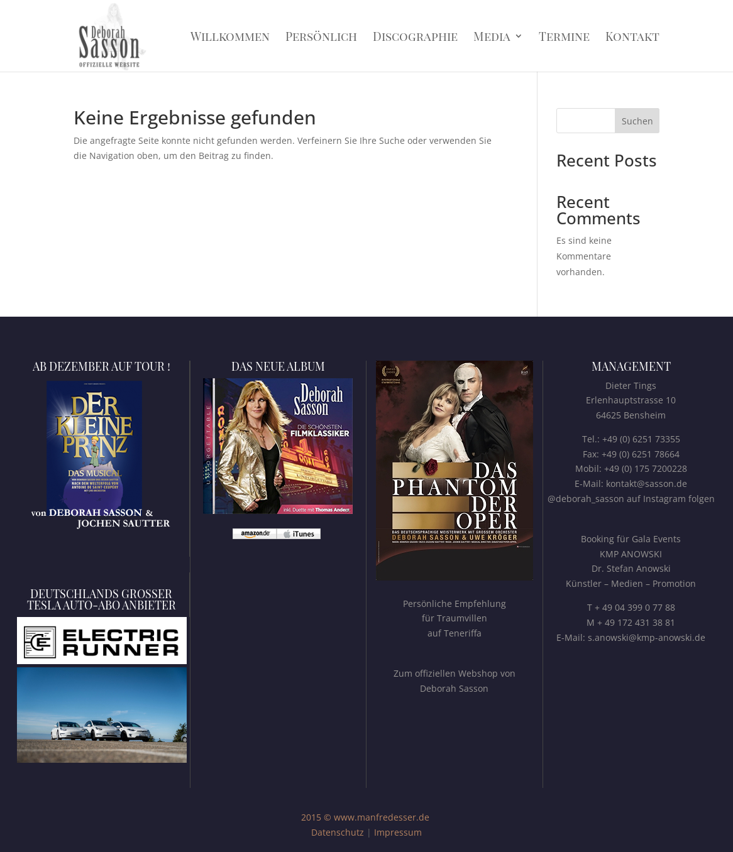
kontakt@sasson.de (646, 483)
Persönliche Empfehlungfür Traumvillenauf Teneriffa (454, 619)
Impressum (398, 832)
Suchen (637, 121)
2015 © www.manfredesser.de (365, 817)
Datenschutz (337, 832)
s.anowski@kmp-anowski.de (646, 637)
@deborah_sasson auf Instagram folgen (631, 499)
